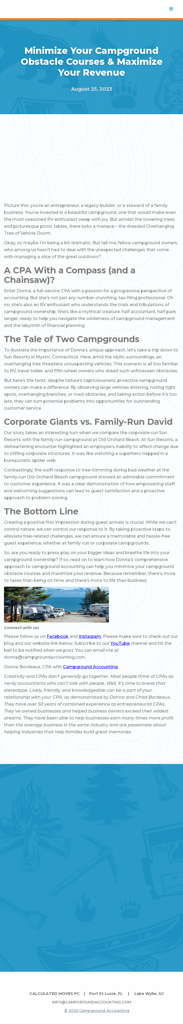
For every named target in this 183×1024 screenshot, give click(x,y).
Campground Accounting (90, 666)
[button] (171, 9)
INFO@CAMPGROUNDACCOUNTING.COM (91, 1002)
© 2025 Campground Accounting (96, 1010)
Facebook (58, 636)
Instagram (90, 636)
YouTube (120, 643)
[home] (25, 9)
